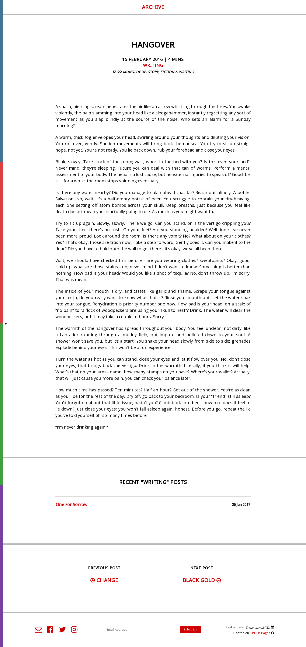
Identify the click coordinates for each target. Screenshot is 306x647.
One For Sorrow (71, 504)
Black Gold (202, 580)
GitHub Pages (260, 633)
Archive (153, 6)
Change (104, 580)
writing (153, 65)
